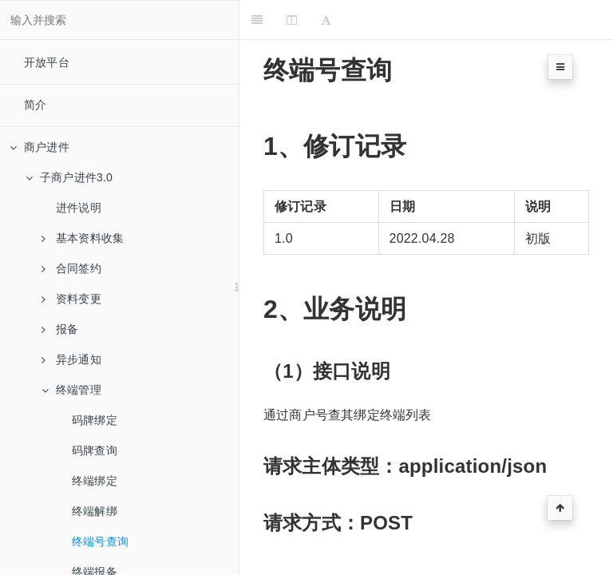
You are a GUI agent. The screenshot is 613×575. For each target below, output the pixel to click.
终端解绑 (94, 511)
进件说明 (78, 207)
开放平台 (46, 62)
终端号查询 (100, 541)
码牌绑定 (94, 420)
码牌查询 (94, 450)
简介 (35, 104)
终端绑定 (94, 480)
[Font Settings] (326, 20)
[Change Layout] (292, 20)
